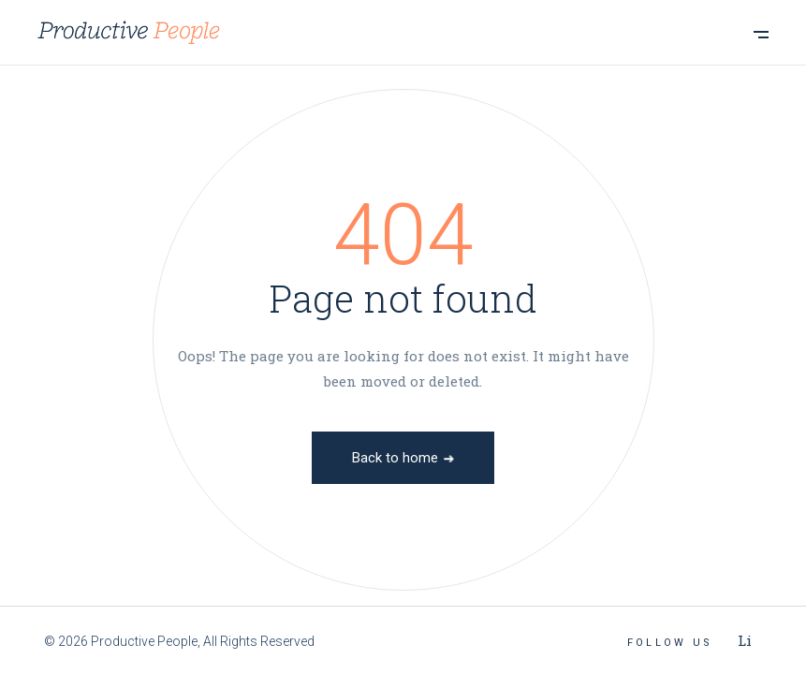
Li (745, 640)
